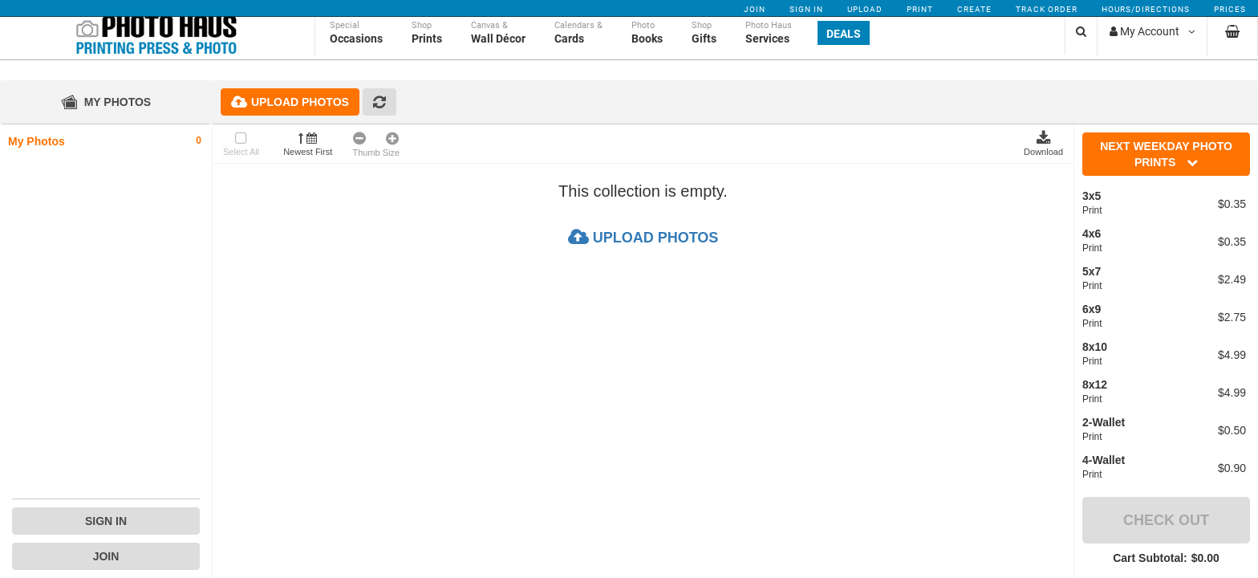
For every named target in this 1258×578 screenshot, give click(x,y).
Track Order (1046, 9)
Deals (843, 49)
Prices (1230, 9)
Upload (865, 9)
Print (920, 9)
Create (974, 9)
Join (754, 9)
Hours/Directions (1146, 9)
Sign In (806, 9)
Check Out (1166, 520)
